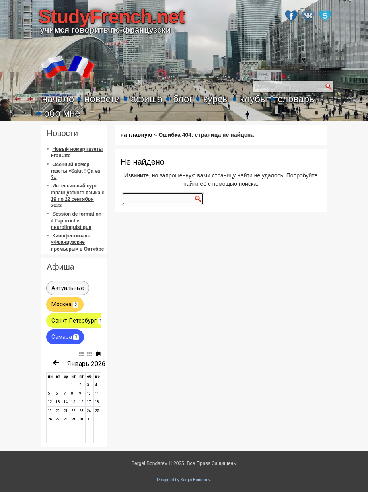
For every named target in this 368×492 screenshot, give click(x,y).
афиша (146, 98)
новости (102, 98)
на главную (136, 135)
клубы (253, 98)
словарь (296, 98)
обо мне (62, 113)
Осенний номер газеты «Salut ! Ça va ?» (75, 171)
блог (183, 98)
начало (58, 98)
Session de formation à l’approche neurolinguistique (76, 220)
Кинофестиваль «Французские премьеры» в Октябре (77, 242)
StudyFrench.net (111, 16)
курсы (216, 98)
